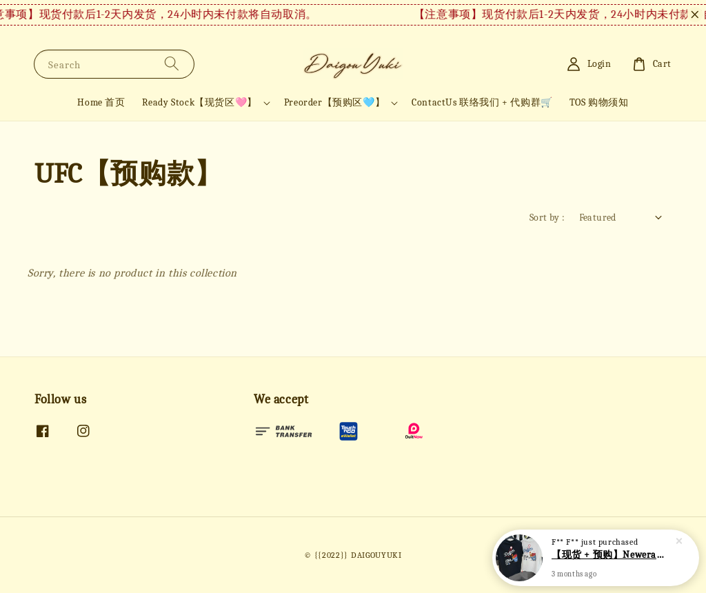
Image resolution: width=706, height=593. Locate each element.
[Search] (172, 63)
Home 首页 (101, 102)
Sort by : (547, 217)
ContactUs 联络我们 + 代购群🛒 (482, 102)
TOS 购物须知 (599, 102)
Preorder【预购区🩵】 (334, 102)
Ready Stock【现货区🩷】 (199, 102)
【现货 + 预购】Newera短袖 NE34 (612, 557)
